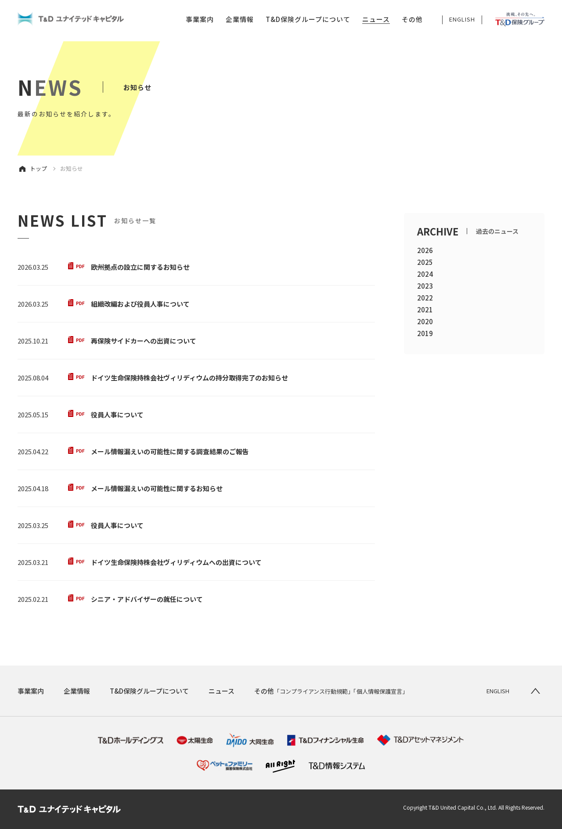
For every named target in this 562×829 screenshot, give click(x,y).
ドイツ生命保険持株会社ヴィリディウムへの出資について (176, 562)
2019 (425, 333)
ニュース (376, 19)
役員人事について (117, 414)
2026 (425, 250)
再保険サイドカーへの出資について (143, 340)
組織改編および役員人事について (140, 303)
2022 (425, 297)
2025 (425, 262)
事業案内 (200, 19)
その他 (412, 19)
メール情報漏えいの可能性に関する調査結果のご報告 (170, 451)
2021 (425, 309)
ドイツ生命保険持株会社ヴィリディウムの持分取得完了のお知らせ (189, 377)
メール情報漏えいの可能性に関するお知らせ (157, 488)
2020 (425, 321)
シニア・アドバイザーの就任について (147, 599)
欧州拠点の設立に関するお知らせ (140, 267)
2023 (425, 285)
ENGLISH (462, 19)
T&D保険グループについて (308, 19)
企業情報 (240, 19)
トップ (38, 168)
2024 (425, 274)
